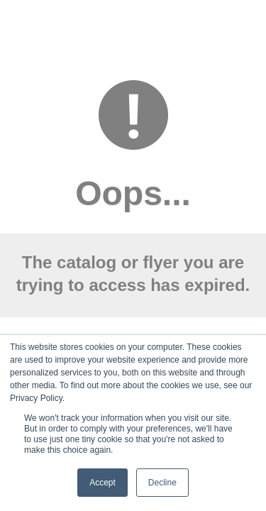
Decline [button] (162, 483)
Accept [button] (102, 483)
